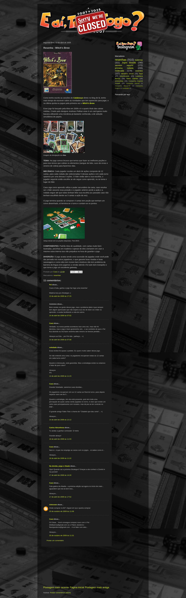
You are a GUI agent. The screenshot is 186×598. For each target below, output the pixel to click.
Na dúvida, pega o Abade (59, 466)
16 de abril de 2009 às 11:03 (60, 439)
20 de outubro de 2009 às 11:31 (61, 535)
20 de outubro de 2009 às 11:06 (61, 511)
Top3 (141, 74)
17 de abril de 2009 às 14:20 (60, 475)
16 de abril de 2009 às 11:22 (60, 458)
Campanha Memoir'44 (122, 86)
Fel (50, 285)
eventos (139, 71)
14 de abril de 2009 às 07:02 (60, 315)
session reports (124, 65)
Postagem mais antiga (97, 587)
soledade (53, 347)
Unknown (53, 505)
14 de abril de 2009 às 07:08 (60, 340)
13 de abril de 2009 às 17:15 (60, 296)
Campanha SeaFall (132, 83)
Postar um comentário (55, 540)
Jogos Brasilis (129, 62)
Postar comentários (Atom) (60, 593)
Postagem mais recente (56, 587)
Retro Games (132, 79)
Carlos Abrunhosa (56, 428)
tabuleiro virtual (127, 74)
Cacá (51, 323)
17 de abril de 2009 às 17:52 (60, 497)
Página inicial (77, 587)
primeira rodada (124, 68)
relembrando (124, 76)
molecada (119, 71)
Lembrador (125, 88)
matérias (139, 60)
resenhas (57, 275)
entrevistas (119, 81)
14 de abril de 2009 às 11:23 (60, 376)
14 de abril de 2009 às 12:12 (60, 420)
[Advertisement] (76, 566)
